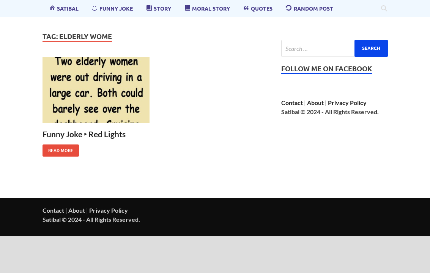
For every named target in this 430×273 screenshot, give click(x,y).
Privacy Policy (347, 102)
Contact (292, 102)
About (315, 102)
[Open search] (384, 8)
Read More (58, 148)
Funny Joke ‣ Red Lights (84, 134)
